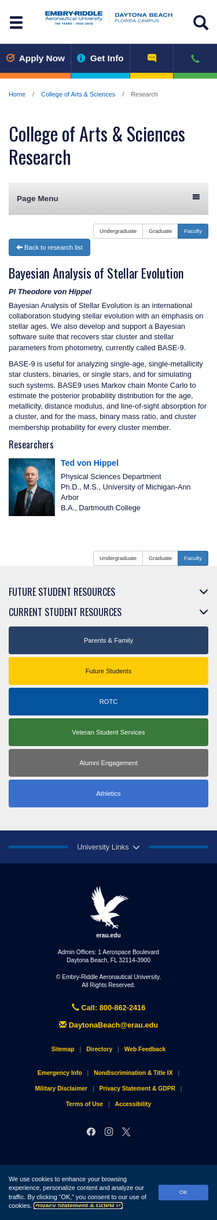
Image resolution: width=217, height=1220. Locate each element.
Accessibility (133, 1104)
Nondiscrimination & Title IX (133, 1073)
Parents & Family (108, 640)
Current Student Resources (65, 612)
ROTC (109, 701)
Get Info (100, 58)
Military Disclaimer (61, 1088)
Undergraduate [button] (118, 231)
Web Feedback (144, 1049)
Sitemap (63, 1049)
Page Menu (108, 198)
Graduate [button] (160, 231)
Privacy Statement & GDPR (78, 1205)
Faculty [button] (193, 231)
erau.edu (109, 912)
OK (183, 1192)
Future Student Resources (62, 592)
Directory (99, 1049)
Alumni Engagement (108, 762)
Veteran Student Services (108, 732)
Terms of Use (84, 1104)
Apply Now (35, 58)
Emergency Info (60, 1073)
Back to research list (49, 247)
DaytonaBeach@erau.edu (108, 1025)
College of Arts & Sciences (78, 94)
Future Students (109, 671)
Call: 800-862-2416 (109, 1007)
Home (17, 94)
